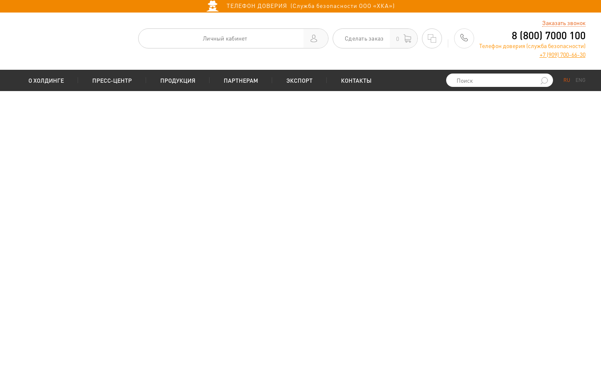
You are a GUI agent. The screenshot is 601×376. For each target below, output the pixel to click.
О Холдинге (46, 80)
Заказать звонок (564, 22)
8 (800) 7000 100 (549, 35)
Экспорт (299, 80)
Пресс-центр (112, 80)
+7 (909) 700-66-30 (563, 54)
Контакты (356, 80)
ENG (581, 80)
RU (566, 80)
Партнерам (241, 80)
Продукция (177, 80)
